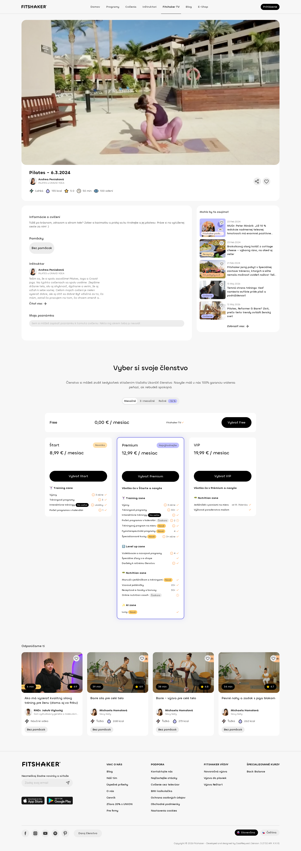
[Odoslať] (68, 783)
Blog (189, 7)
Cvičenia (130, 7)
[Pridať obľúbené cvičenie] (76, 658)
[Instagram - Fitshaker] (35, 833)
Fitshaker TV (171, 7)
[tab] (168, 401)
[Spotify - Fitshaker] (55, 833)
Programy (112, 7)
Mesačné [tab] (130, 401)
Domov (95, 7)
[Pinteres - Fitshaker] (65, 833)
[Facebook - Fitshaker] (25, 833)
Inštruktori (149, 7)
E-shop (203, 7)
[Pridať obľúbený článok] (221, 222)
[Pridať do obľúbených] (266, 181)
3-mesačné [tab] (147, 401)
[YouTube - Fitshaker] (45, 833)
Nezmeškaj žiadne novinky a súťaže (45, 776)
